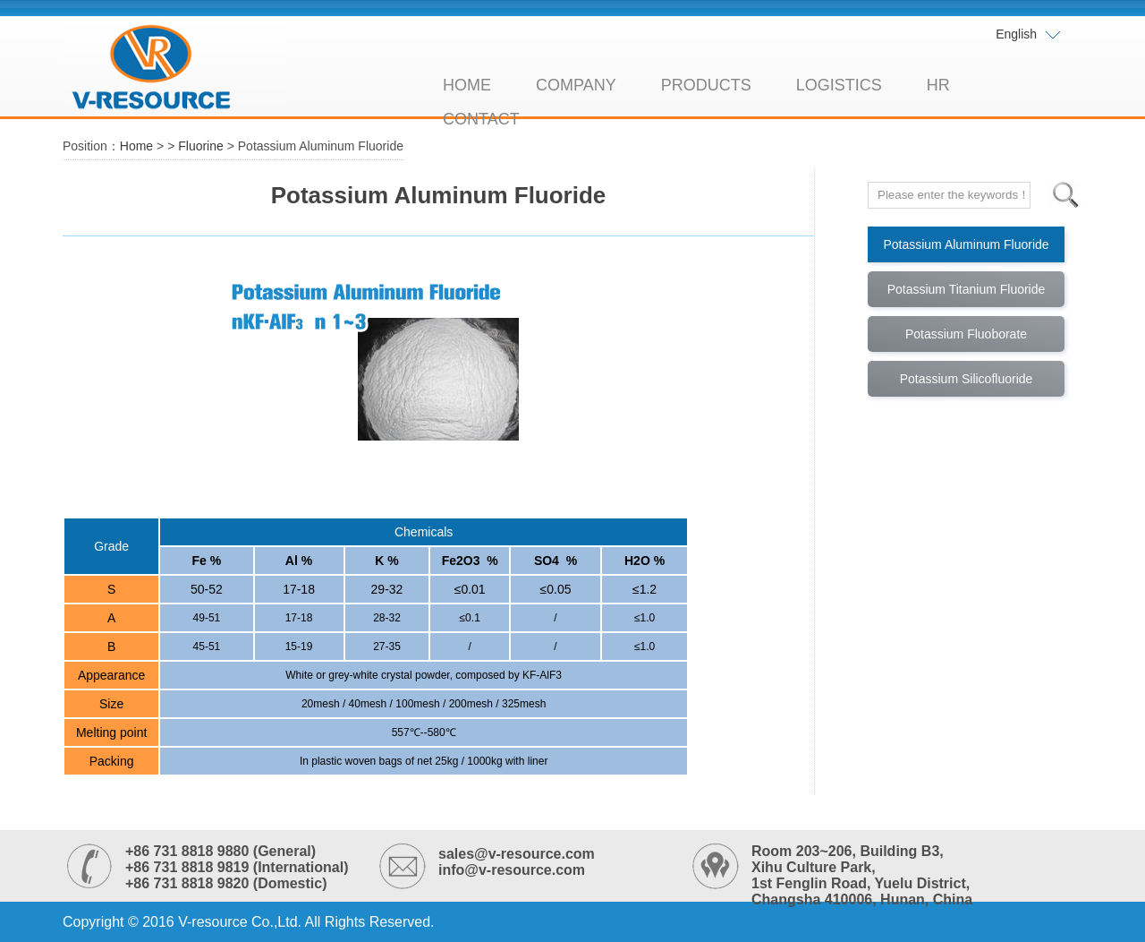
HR (938, 85)
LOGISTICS (839, 85)
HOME (467, 85)
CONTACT (481, 119)
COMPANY (576, 85)
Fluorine (201, 146)
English (1029, 35)
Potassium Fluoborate (966, 334)
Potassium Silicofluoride (966, 379)
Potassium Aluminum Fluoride (965, 244)
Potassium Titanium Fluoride (966, 289)
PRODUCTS (706, 85)
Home (136, 146)
